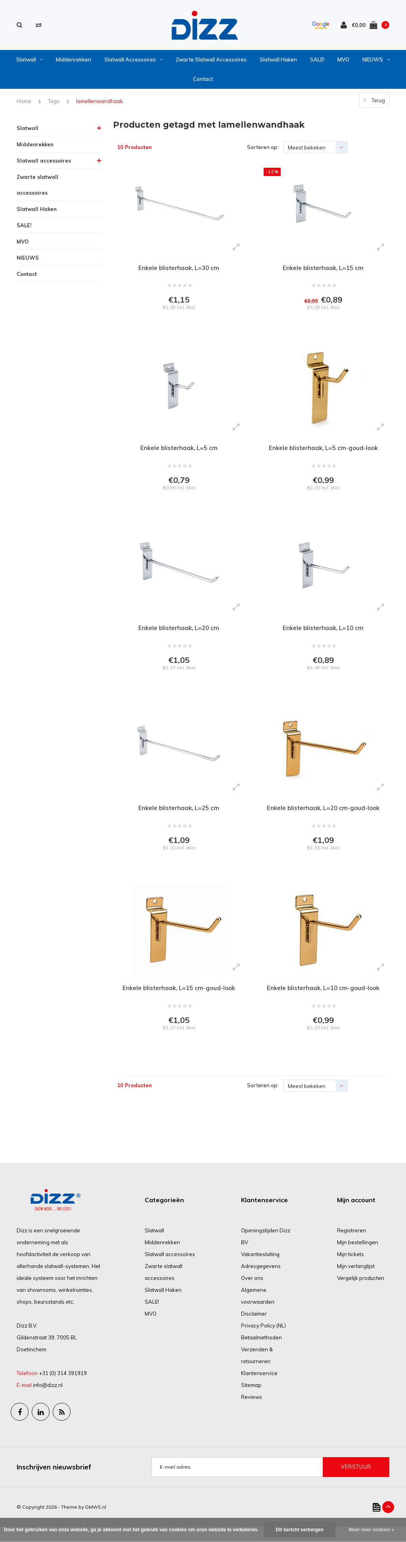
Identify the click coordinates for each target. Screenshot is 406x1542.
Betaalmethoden (261, 1352)
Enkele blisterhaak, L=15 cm (323, 271)
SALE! (317, 62)
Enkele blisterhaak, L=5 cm (179, 453)
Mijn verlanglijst (356, 1281)
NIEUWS (376, 62)
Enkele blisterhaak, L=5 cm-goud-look (323, 453)
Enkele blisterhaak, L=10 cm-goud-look (323, 1001)
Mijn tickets (350, 1269)
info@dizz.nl (48, 1400)
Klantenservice (259, 1388)
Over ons (252, 1293)
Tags (53, 104)
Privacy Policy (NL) (263, 1340)
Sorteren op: (262, 150)
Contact (203, 82)
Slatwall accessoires (133, 62)
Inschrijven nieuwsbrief (54, 1481)
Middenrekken (73, 62)
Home (24, 104)
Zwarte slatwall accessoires (211, 62)
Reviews (251, 1412)
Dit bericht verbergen (300, 1529)
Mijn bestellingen (357, 1257)
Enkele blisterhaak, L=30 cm (179, 271)
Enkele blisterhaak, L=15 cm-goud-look (179, 1001)
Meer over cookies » (371, 1529)
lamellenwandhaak (99, 104)
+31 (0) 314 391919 (63, 1388)
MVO (343, 62)
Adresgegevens (261, 1281)
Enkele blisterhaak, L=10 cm (323, 636)
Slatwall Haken (278, 62)
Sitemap (251, 1400)
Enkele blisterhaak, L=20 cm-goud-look (323, 818)
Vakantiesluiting (260, 1269)
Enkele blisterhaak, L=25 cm (179, 818)
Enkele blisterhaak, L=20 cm (179, 636)
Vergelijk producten (360, 1293)
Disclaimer (254, 1329)
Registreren (351, 1245)
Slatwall (29, 62)
